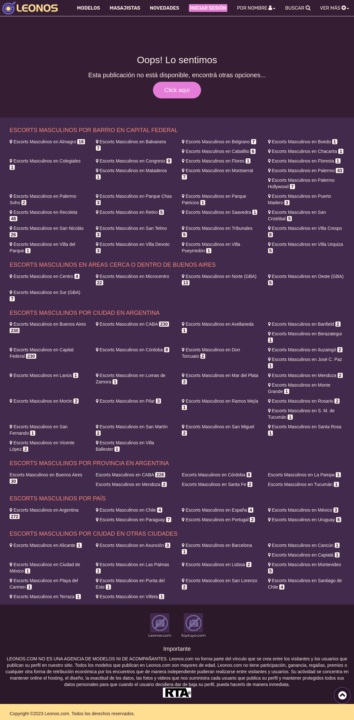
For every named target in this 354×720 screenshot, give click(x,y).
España (217, 510)
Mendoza (305, 375)
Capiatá (304, 554)
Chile (129, 510)
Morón (44, 401)
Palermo (305, 170)
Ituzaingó (305, 349)
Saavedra (219, 212)
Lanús (44, 375)
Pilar (128, 401)
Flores (216, 160)
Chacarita (305, 151)
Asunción (133, 545)
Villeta (130, 596)
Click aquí (177, 90)
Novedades (164, 8)
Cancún (304, 545)
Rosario (304, 401)
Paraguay (133, 519)
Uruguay (304, 519)
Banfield (304, 324)
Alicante (46, 545)
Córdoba (132, 349)
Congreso (134, 160)
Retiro (130, 212)
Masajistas (125, 8)
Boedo (302, 141)
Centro (45, 276)
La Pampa (304, 474)
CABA (132, 324)
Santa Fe (217, 484)
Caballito (219, 151)
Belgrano (219, 141)
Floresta (304, 160)
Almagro (47, 141)
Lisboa (216, 564)
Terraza (45, 596)
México (303, 510)
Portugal (218, 519)
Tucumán (303, 484)
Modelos (88, 8)
